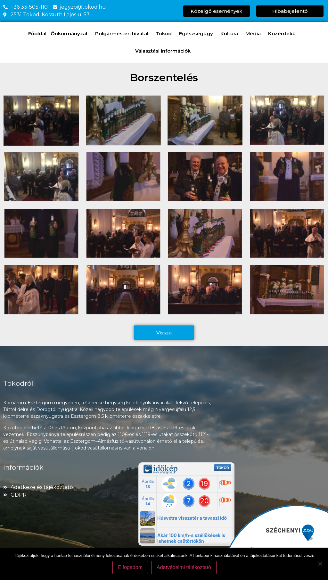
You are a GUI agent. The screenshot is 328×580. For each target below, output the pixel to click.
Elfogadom (131, 568)
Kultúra (230, 33)
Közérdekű (283, 33)
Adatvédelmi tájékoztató (185, 568)
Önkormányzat (71, 33)
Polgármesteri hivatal (123, 33)
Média (254, 33)
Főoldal (37, 33)
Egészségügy (197, 33)
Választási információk (164, 51)
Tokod (165, 33)
